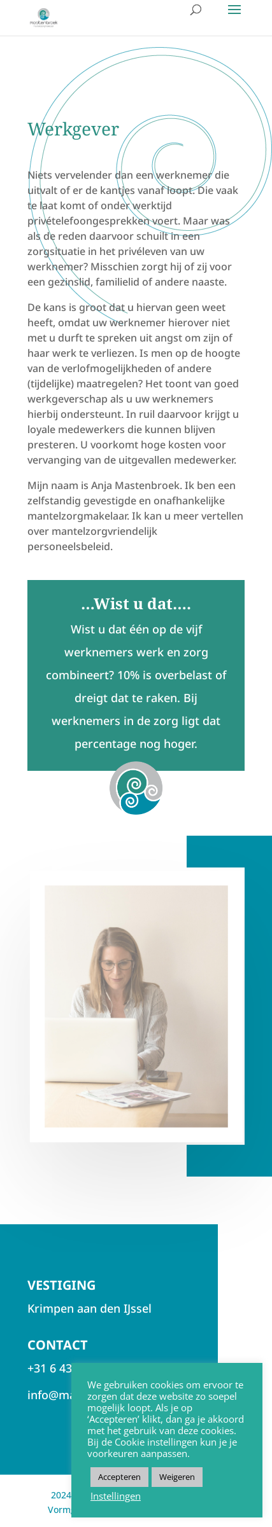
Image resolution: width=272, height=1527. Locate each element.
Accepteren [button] (119, 1476)
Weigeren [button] (177, 1476)
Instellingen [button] (115, 1496)
